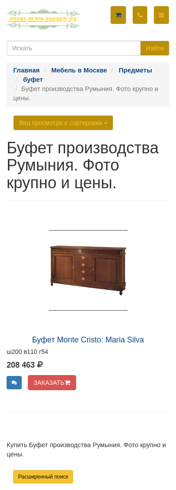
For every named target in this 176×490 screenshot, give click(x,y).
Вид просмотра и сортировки (63, 122)
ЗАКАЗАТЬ (52, 382)
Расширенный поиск (43, 477)
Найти (155, 48)
